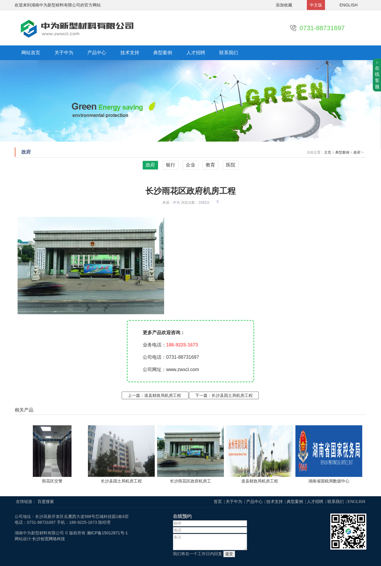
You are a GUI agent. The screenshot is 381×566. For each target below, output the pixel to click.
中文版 (316, 5)
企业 (190, 164)
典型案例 (162, 52)
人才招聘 (195, 52)
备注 (210, 542)
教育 (210, 164)
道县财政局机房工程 (162, 395)
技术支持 (129, 52)
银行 (170, 164)
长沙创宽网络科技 (48, 538)
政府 (356, 152)
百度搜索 (46, 501)
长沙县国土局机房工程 (232, 395)
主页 (327, 152)
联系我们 (228, 52)
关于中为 (64, 52)
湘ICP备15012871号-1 (107, 533)
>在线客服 (377, 74)
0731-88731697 (322, 28)
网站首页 (30, 52)
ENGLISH (349, 5)
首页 (218, 501)
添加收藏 (284, 5)
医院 (230, 164)
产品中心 (96, 52)
